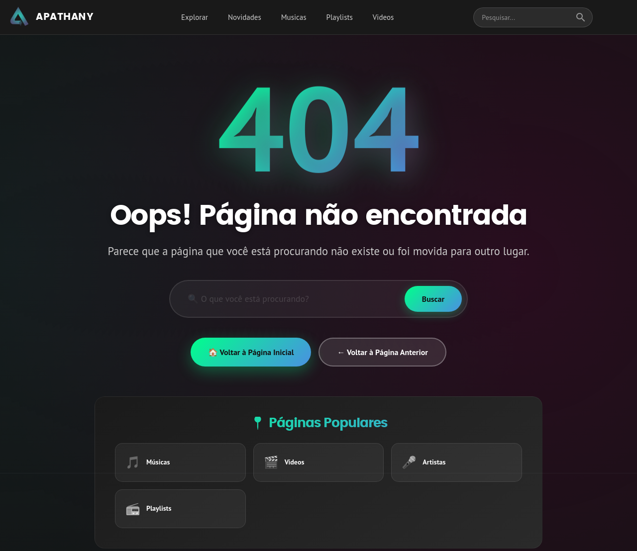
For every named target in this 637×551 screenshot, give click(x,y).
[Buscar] (433, 299)
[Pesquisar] (287, 299)
